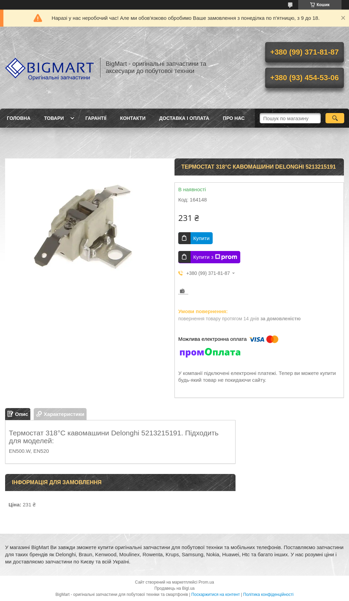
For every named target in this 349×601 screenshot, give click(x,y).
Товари (54, 118)
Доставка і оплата (184, 118)
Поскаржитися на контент (215, 594)
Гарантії (95, 118)
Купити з (215, 257)
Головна (18, 118)
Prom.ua (206, 582)
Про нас (234, 118)
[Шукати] (334, 118)
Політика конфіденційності (268, 594)
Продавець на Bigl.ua (174, 588)
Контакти (133, 118)
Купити (201, 238)
